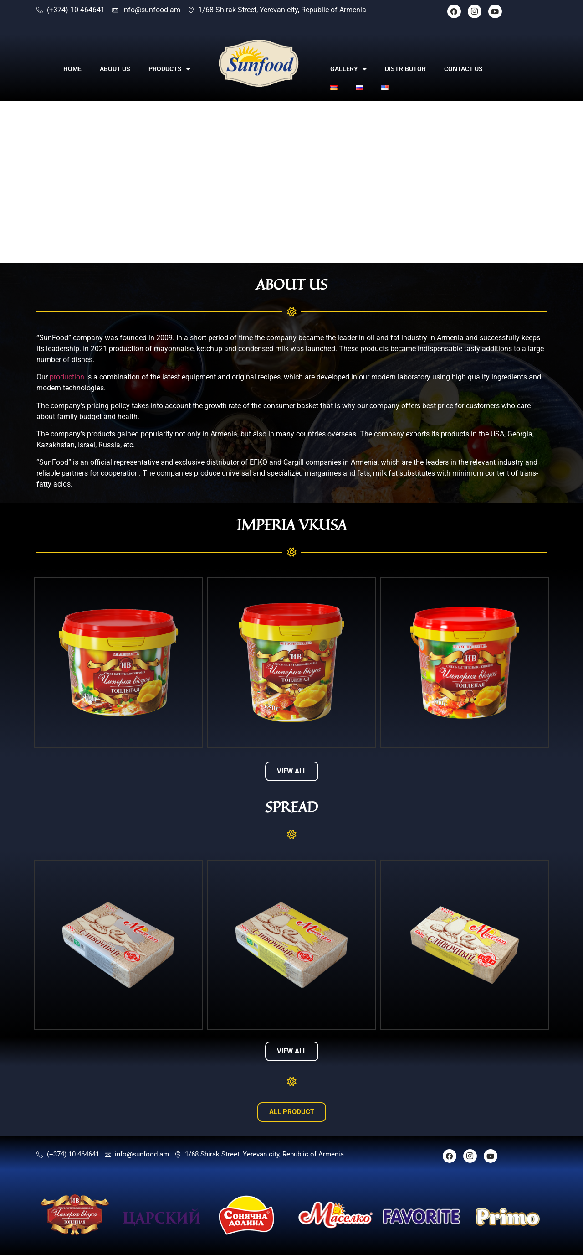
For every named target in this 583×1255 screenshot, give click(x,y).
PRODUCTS (169, 69)
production (67, 377)
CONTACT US (463, 69)
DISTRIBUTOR (405, 69)
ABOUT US (115, 69)
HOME (72, 69)
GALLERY (348, 69)
